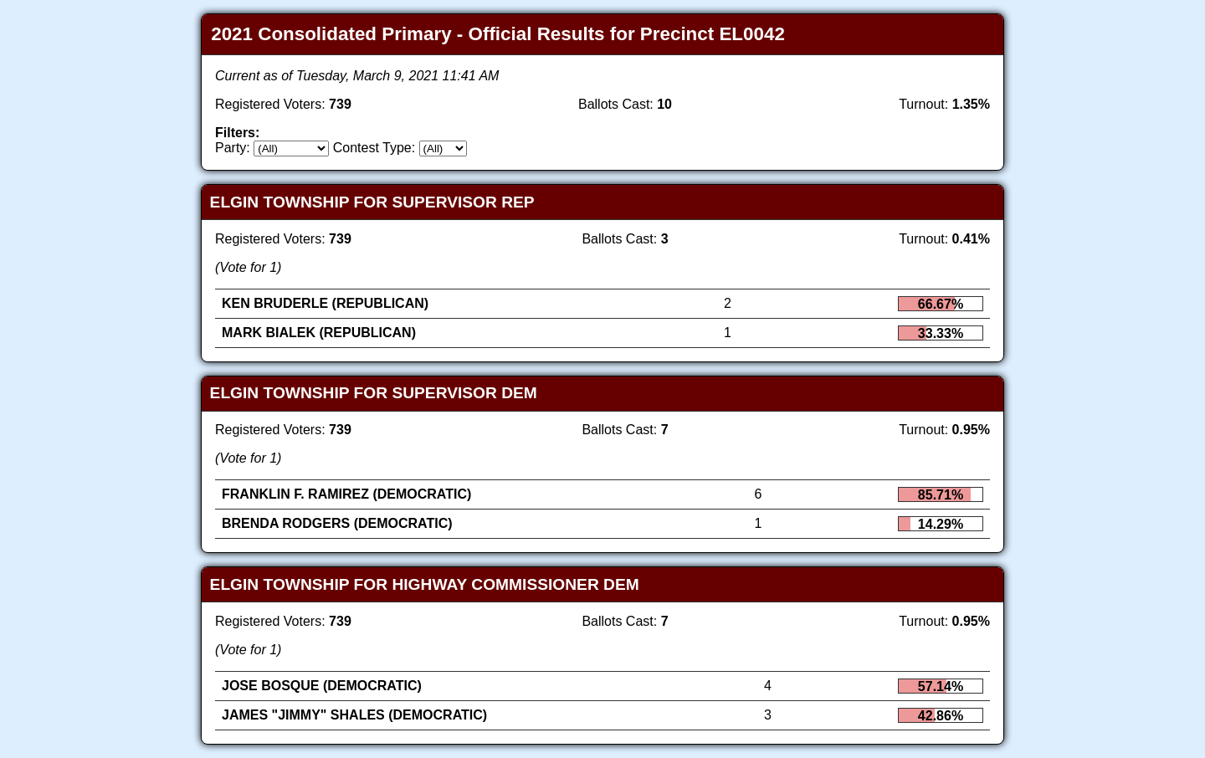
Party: (232, 148)
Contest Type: (374, 148)
